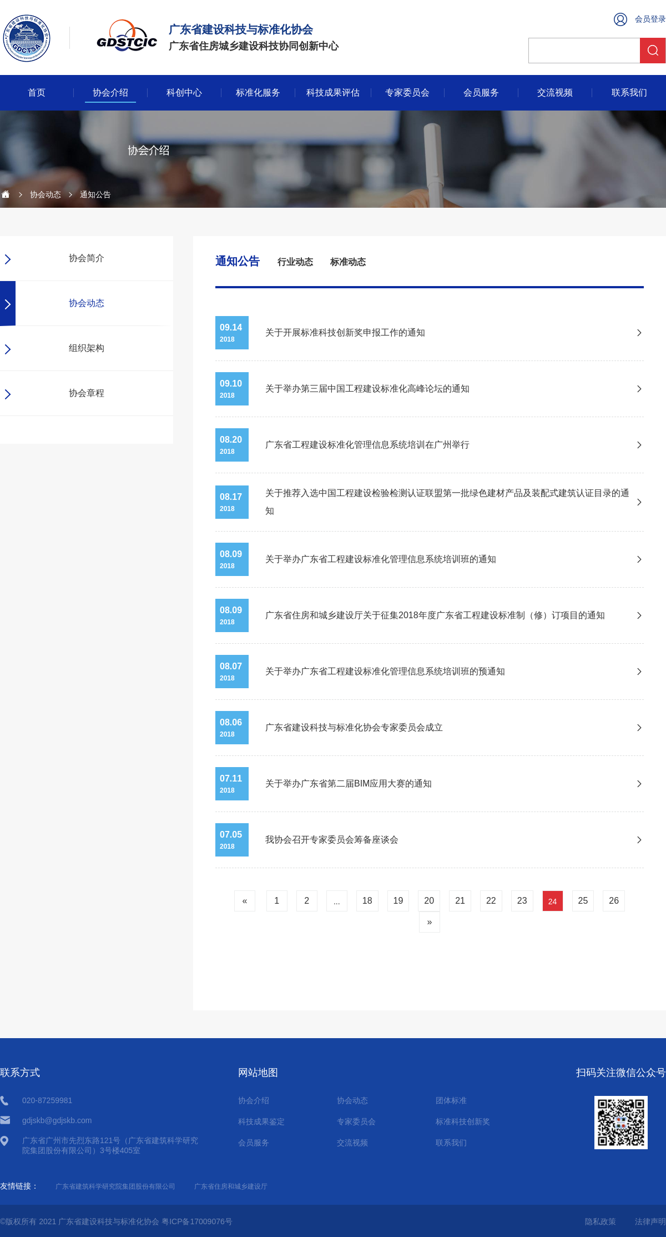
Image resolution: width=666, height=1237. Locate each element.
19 (398, 900)
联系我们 (629, 92)
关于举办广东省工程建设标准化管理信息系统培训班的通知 (380, 559)
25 (583, 900)
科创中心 (184, 92)
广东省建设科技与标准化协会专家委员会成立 (354, 727)
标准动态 (348, 262)
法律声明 (650, 1221)
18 (367, 900)
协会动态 (45, 194)
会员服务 (481, 92)
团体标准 (451, 1100)
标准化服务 (258, 92)
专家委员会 (407, 92)
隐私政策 (600, 1221)
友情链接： (19, 1185)
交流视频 (555, 92)
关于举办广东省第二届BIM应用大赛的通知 (348, 783)
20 (429, 900)
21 (460, 900)
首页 (37, 92)
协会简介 (86, 258)
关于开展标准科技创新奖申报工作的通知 (345, 332)
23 (522, 900)
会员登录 (650, 18)
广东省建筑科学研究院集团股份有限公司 (115, 1186)
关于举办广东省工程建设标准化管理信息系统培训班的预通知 (385, 671)
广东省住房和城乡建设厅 (231, 1186)
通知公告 (237, 261)
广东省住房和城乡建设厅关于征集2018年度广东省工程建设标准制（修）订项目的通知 (435, 615)
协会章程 (86, 393)
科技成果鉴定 (261, 1121)
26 (614, 900)
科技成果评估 (333, 92)
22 (491, 900)
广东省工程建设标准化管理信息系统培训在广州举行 (367, 444)
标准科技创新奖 (463, 1121)
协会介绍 (110, 92)
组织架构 (86, 348)
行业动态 (295, 262)
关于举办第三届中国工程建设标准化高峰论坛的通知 (367, 388)
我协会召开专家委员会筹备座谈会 (331, 839)
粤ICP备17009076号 (197, 1221)
